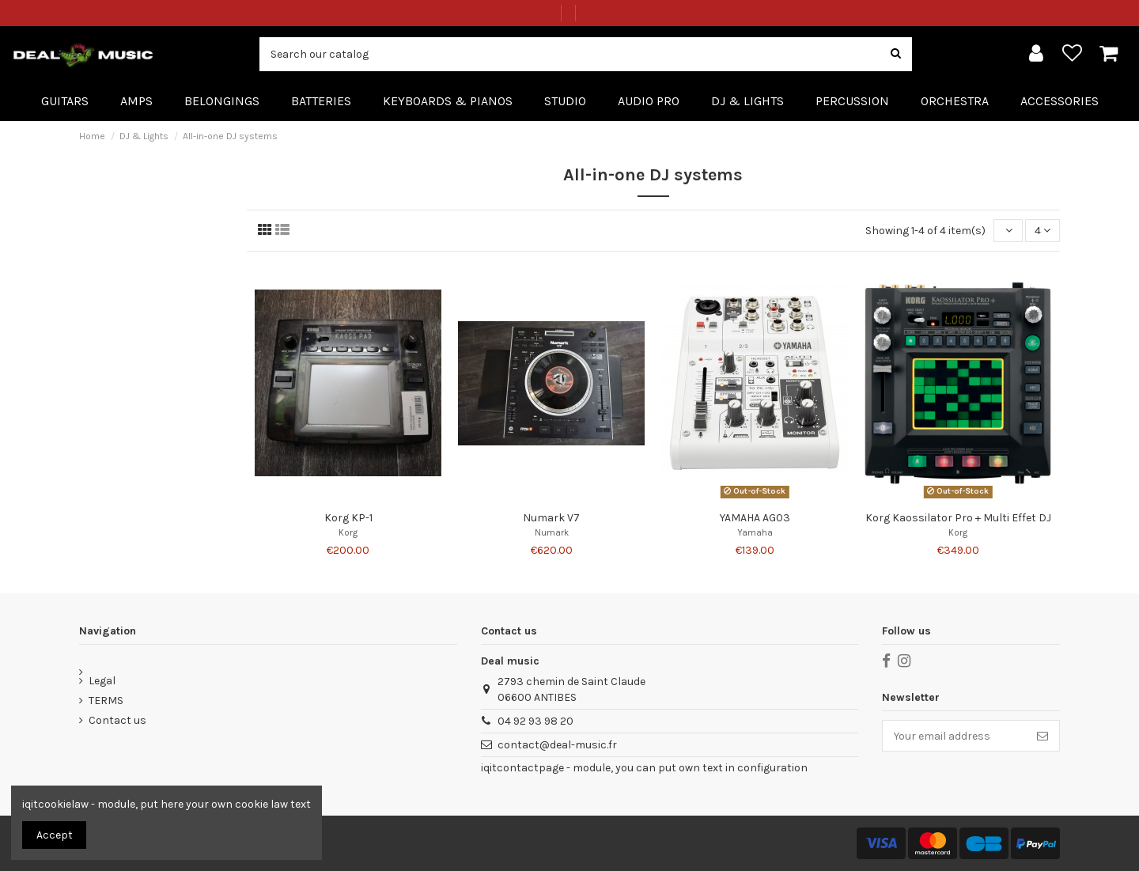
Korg (348, 533)
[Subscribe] (1042, 736)
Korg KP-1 (348, 517)
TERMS (106, 700)
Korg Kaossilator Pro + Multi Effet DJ (958, 517)
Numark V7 (551, 517)
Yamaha (755, 533)
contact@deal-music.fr (557, 745)
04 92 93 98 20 (535, 721)
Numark (552, 533)
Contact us (117, 720)
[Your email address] (954, 736)
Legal (102, 680)
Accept (54, 835)
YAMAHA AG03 (755, 517)
